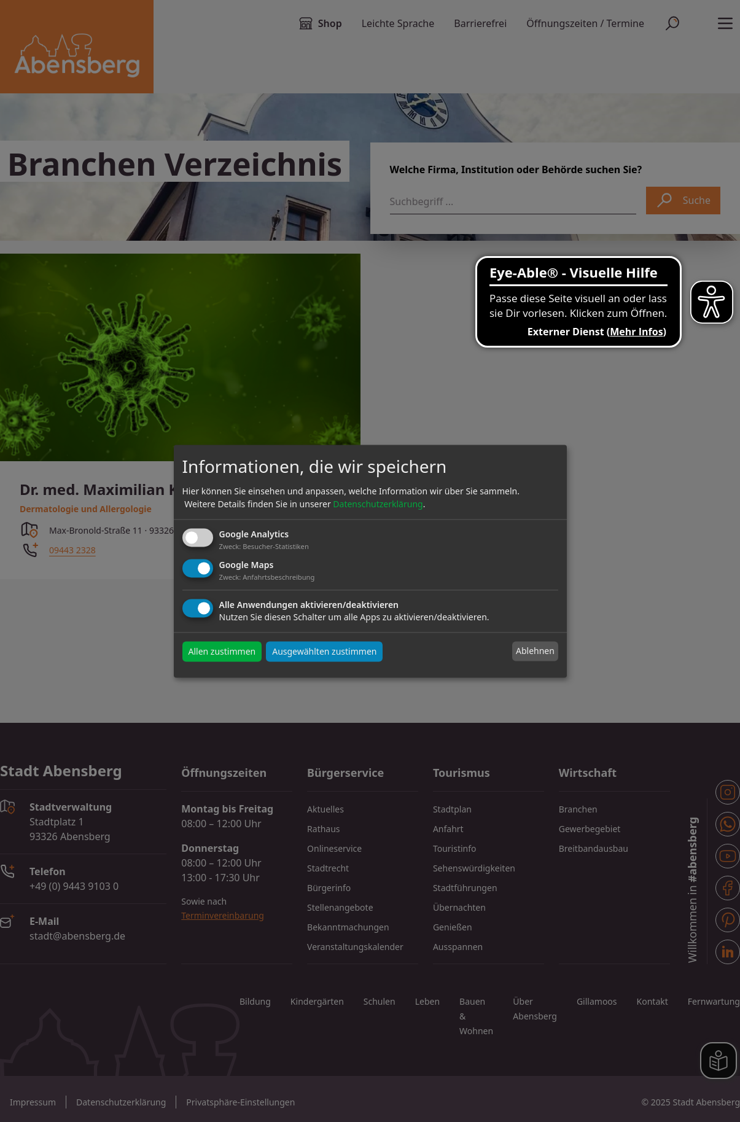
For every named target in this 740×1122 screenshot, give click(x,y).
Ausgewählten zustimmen (324, 651)
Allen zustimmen (222, 651)
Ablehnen (535, 651)
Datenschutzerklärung (378, 504)
